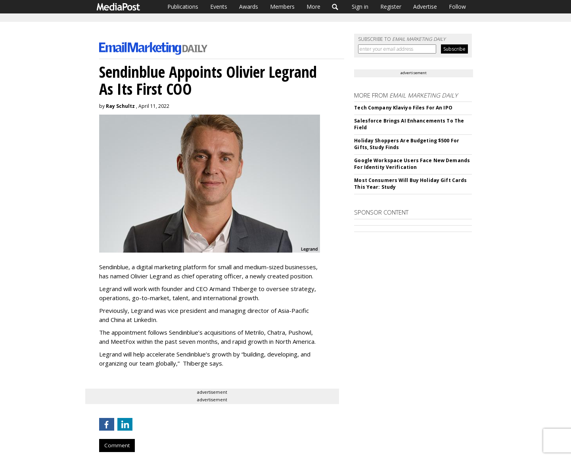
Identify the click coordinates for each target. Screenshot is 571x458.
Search (335, 6)
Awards (248, 6)
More (313, 6)
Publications (182, 6)
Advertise (425, 6)
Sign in (360, 6)
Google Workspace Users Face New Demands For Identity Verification (412, 164)
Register (390, 6)
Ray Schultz (120, 106)
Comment (117, 445)
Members (282, 6)
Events (218, 6)
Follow (457, 6)
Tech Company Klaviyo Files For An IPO (403, 107)
